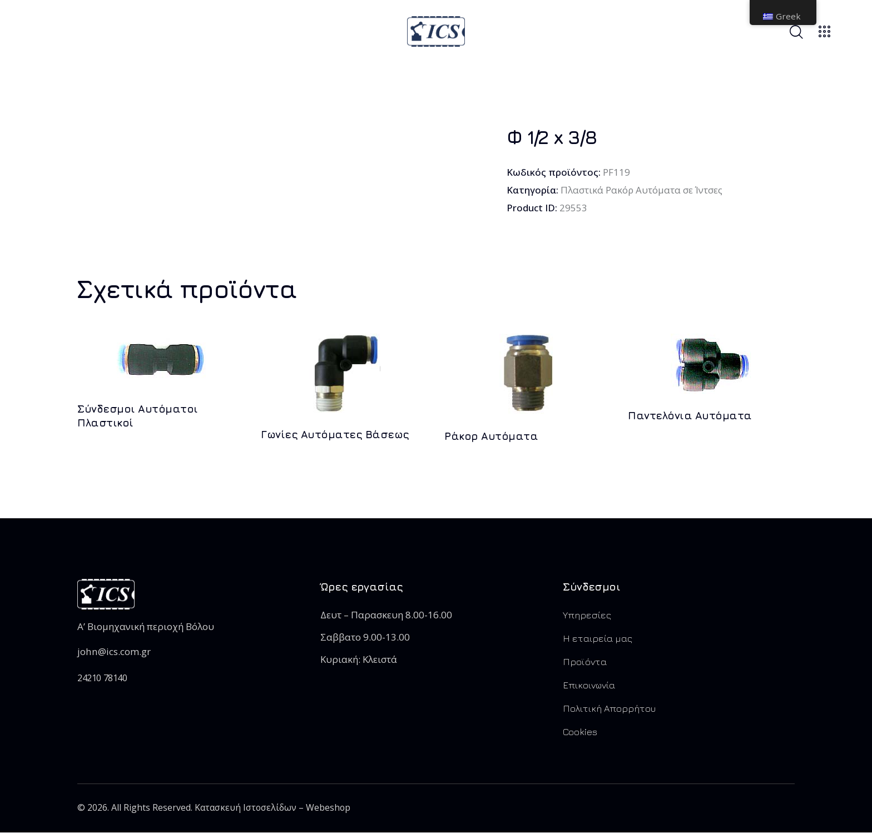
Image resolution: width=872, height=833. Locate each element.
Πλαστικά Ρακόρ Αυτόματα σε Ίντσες (642, 190)
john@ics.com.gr (113, 651)
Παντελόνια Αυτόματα (690, 415)
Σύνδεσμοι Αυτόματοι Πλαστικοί (137, 416)
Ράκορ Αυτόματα (491, 436)
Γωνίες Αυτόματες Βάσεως (335, 434)
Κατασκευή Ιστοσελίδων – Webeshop (273, 808)
